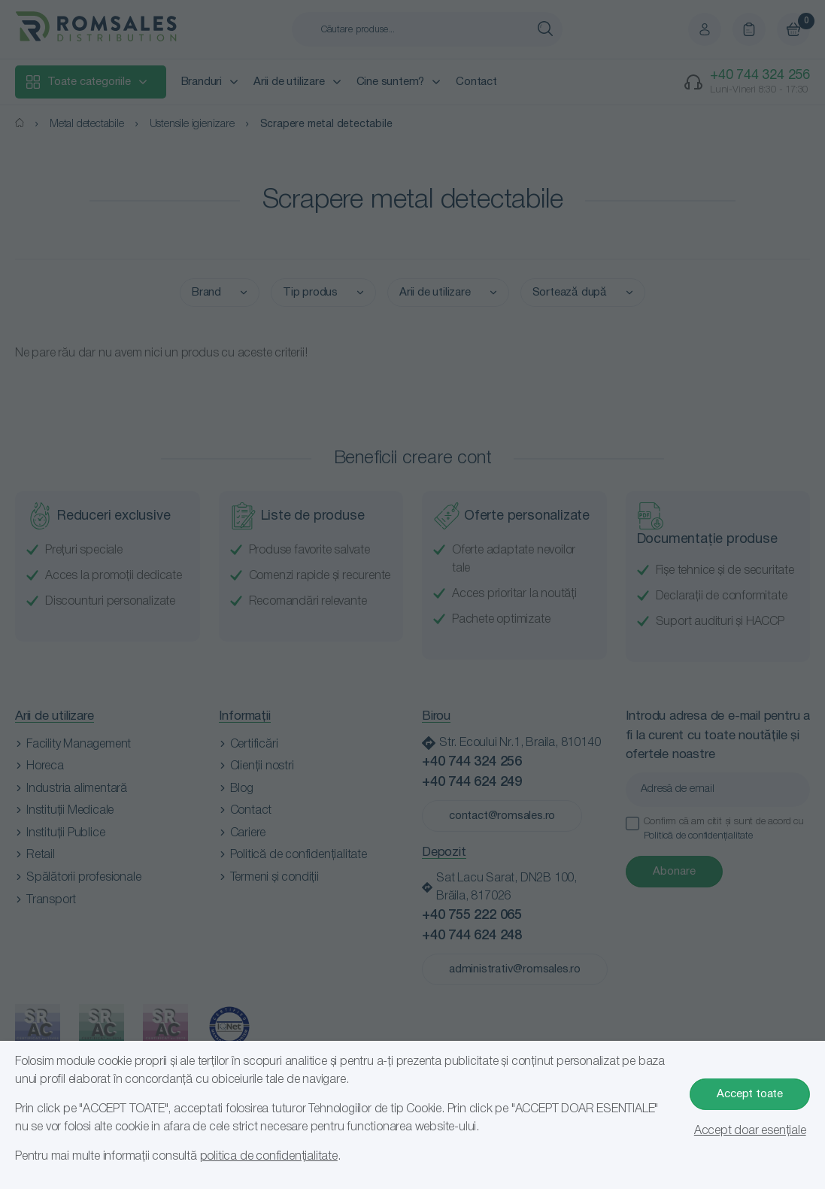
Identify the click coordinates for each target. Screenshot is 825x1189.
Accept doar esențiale (750, 1131)
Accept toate (750, 1094)
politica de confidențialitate (269, 1156)
